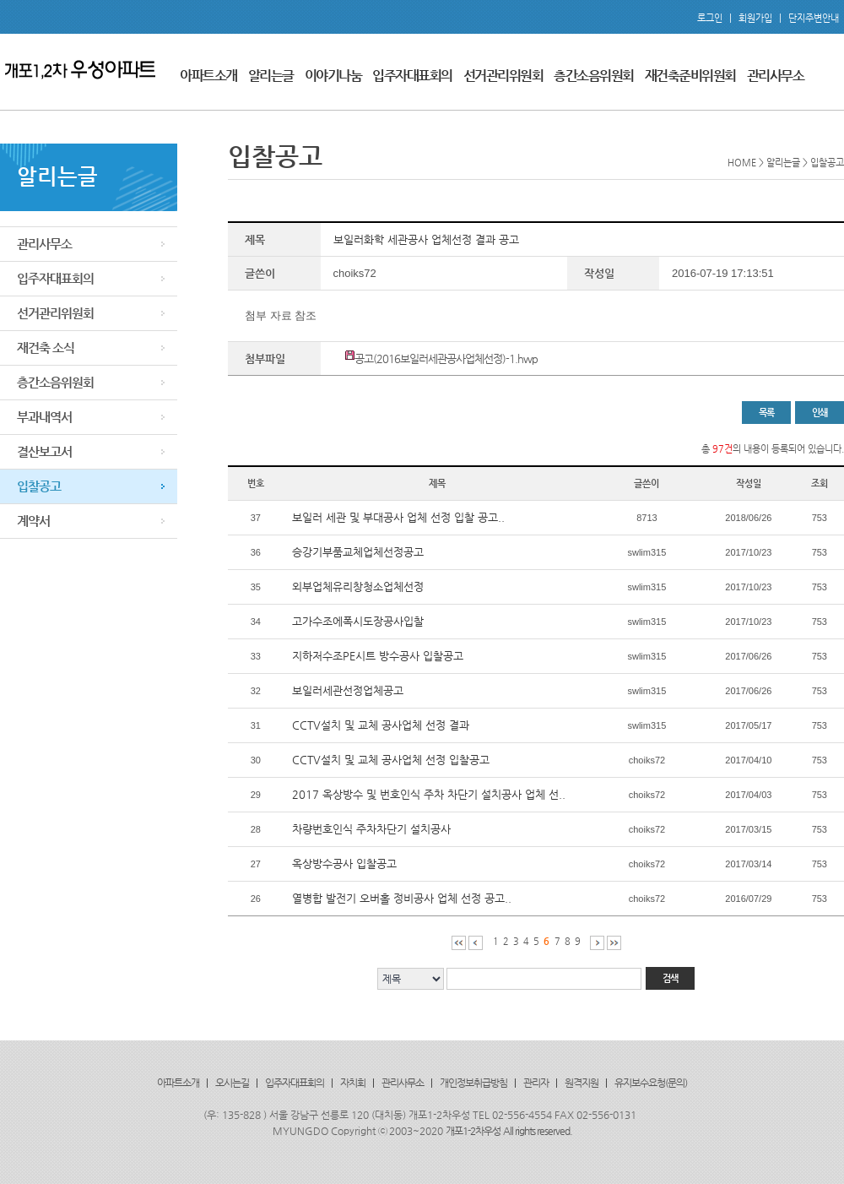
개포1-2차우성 (473, 1131)
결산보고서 (44, 451)
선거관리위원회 (503, 76)
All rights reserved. (537, 1131)
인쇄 (819, 412)
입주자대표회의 (412, 76)
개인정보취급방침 (473, 1083)
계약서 (33, 520)
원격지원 (581, 1083)
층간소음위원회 (594, 76)
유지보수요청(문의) (650, 1083)
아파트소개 (208, 76)
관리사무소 (775, 76)
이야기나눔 (333, 76)
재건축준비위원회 (690, 76)
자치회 (352, 1083)
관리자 (536, 1083)
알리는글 (271, 76)
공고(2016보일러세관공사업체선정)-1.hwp (446, 358)
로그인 (709, 18)
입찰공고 (39, 486)
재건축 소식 (45, 347)
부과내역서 (44, 417)
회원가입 (755, 18)
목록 (766, 412)
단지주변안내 (813, 18)
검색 (670, 978)
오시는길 (232, 1083)
